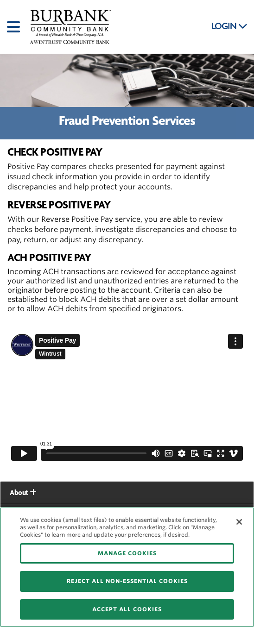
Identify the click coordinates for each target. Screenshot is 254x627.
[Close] (239, 522)
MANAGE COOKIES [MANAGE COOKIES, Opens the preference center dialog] (127, 553)
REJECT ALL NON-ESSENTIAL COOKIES (127, 580)
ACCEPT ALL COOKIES (127, 609)
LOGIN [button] (229, 26)
